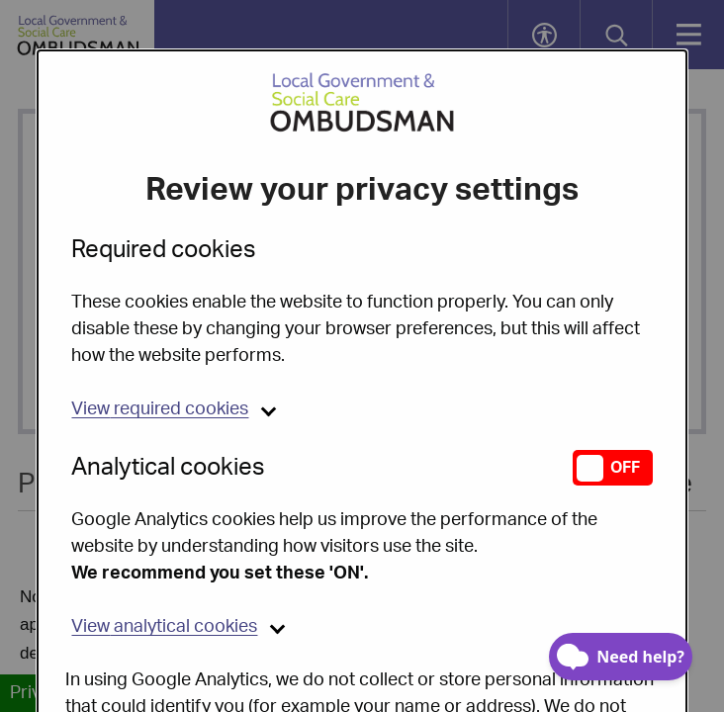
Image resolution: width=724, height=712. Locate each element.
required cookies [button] (159, 359)
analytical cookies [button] (164, 576)
